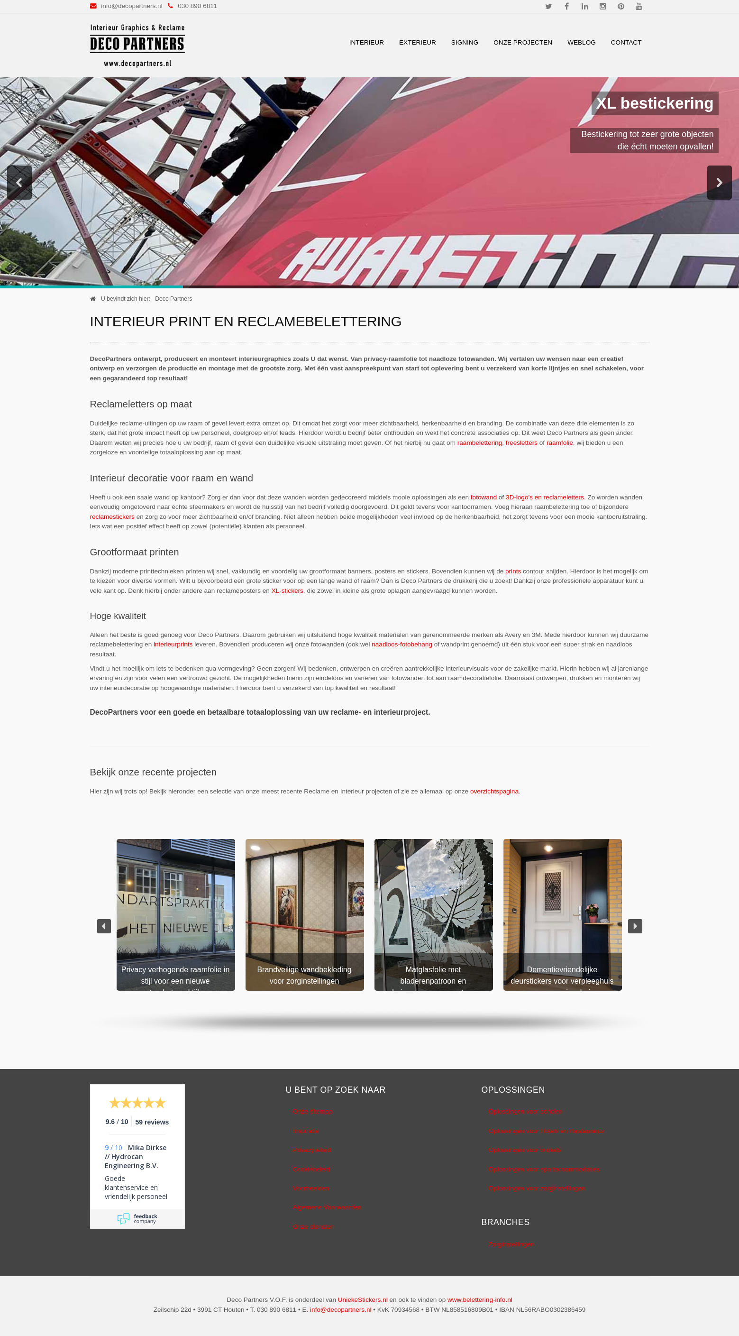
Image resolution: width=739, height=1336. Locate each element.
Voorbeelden (311, 1188)
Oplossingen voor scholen (526, 1111)
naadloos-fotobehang (402, 644)
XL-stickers (287, 590)
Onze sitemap (313, 1111)
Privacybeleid (312, 1149)
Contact (626, 42)
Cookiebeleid (311, 1169)
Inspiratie (306, 1130)
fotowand (484, 497)
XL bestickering (655, 103)
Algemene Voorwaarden (327, 1207)
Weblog (581, 42)
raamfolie (560, 442)
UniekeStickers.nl (363, 1299)
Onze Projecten (522, 42)
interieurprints (173, 644)
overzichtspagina (494, 791)
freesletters (522, 442)
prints (513, 571)
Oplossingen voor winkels (525, 1149)
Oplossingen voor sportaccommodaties (544, 1169)
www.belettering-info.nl (479, 1299)
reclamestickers (112, 516)
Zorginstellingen (511, 1244)
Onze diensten (314, 1226)
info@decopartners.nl (131, 5)
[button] (19, 183)
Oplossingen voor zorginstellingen (537, 1188)
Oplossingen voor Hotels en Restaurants (546, 1130)
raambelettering (479, 442)
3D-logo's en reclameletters (545, 497)
